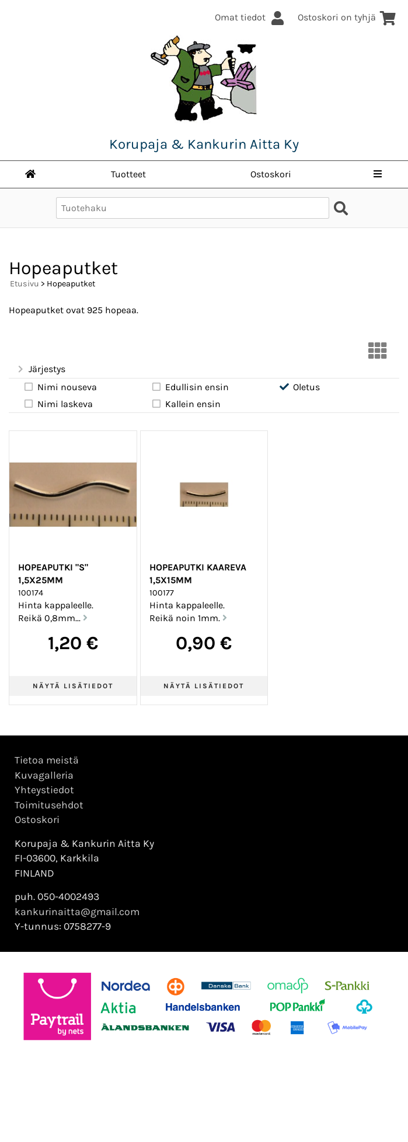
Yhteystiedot (44, 790)
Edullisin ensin (190, 386)
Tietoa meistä (47, 760)
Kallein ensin (186, 403)
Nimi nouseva (60, 386)
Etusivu (24, 284)
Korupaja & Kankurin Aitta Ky (204, 144)
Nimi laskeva (58, 403)
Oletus (299, 386)
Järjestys (40, 369)
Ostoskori (270, 174)
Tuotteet (128, 174)
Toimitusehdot (49, 805)
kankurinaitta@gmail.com (77, 911)
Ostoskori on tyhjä (347, 17)
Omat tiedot (250, 17)
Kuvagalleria (44, 775)
